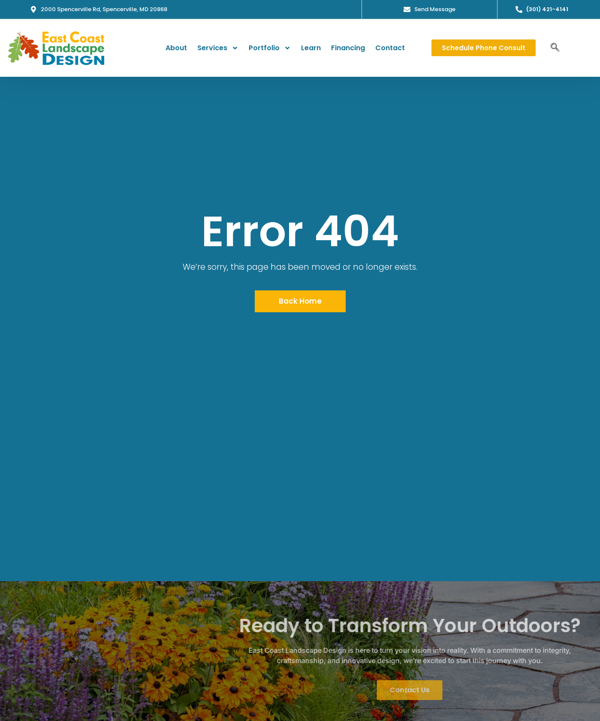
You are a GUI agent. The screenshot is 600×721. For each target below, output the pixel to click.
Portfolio (270, 47)
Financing (348, 47)
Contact (390, 47)
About (176, 47)
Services (217, 47)
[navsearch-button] (555, 47)
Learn (311, 47)
